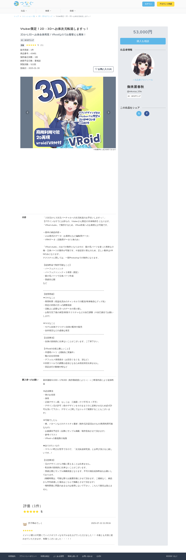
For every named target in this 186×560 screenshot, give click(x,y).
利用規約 (11, 556)
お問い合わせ (87, 556)
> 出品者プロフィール (143, 79)
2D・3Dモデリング (45, 16)
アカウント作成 (164, 4)
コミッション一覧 (28, 16)
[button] (27, 112)
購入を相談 (143, 41)
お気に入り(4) (103, 69)
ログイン (145, 4)
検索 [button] (47, 11)
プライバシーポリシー (28, 556)
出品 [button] (23, 11)
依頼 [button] (72, 11)
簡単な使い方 (73, 556)
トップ (16, 16)
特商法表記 (45, 556)
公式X (98, 556)
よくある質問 (58, 556)
